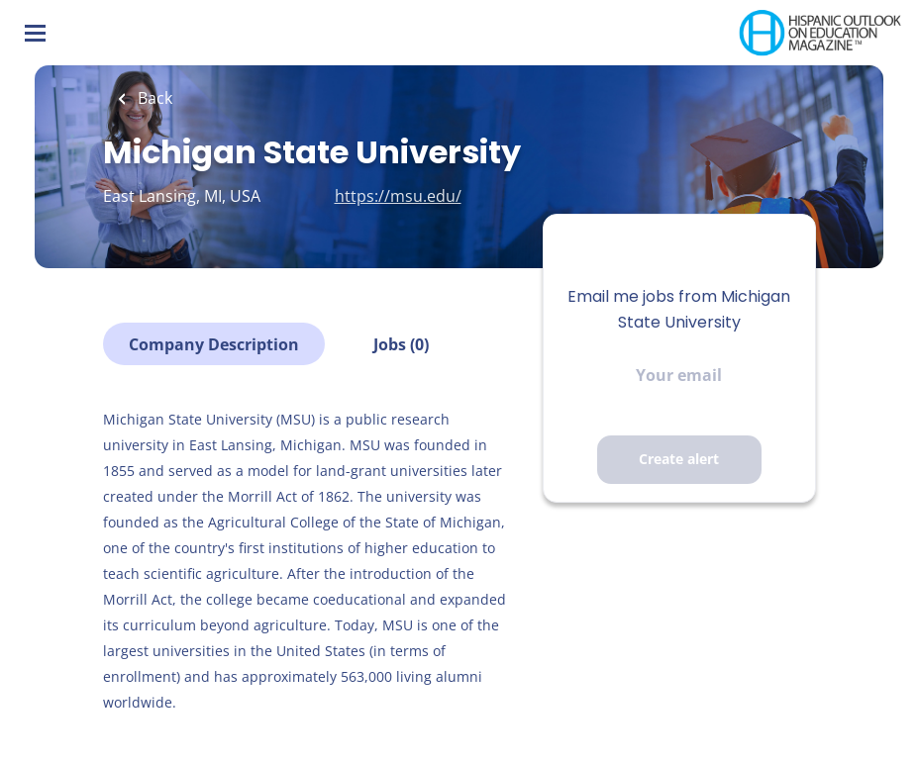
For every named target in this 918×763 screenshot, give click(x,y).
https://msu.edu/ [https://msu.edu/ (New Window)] (398, 196)
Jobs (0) (401, 344)
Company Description (214, 344)
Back (153, 98)
